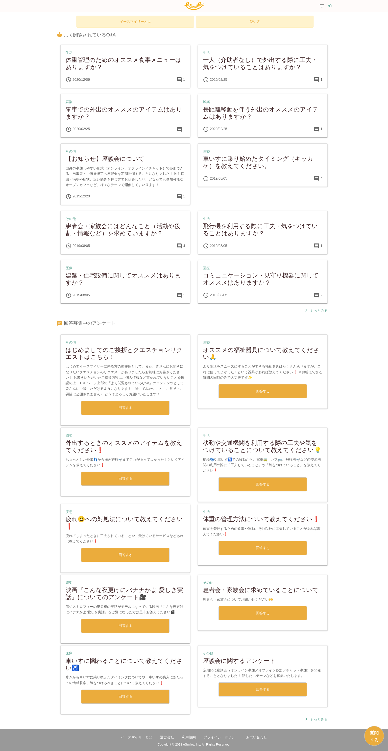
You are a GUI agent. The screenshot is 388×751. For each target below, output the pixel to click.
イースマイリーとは (135, 22)
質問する (374, 736)
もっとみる (315, 311)
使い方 (255, 22)
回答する (125, 408)
